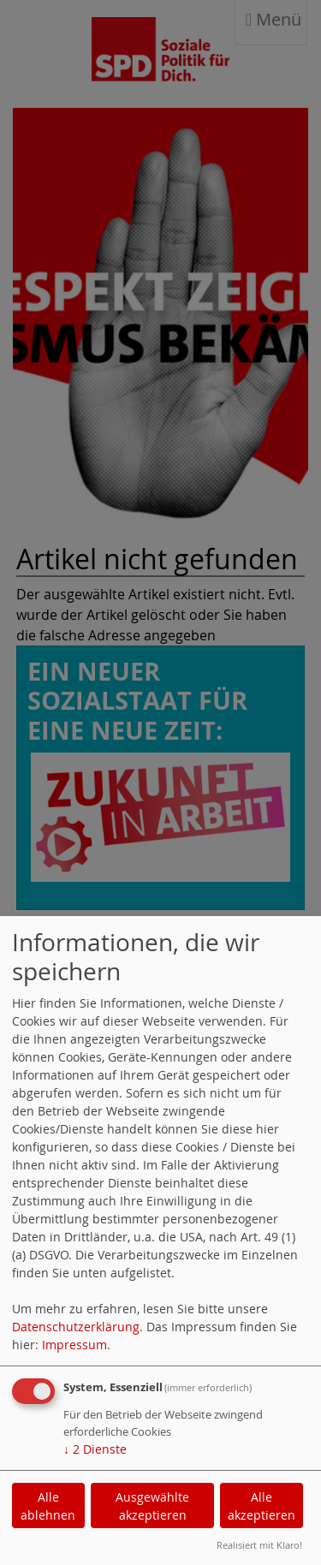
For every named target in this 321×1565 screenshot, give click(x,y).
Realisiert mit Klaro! (259, 1544)
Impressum (74, 1344)
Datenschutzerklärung (76, 1326)
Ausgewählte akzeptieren (152, 1506)
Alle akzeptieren (261, 1506)
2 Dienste (95, 1449)
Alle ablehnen (48, 1506)
